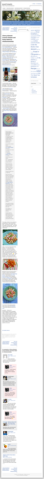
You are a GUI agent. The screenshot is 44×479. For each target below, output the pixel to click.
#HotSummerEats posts (6, 64)
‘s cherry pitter (7, 57)
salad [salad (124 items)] (38, 71)
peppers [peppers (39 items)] (38, 64)
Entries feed (34, 90)
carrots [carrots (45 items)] (35, 35)
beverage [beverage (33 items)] (34, 32)
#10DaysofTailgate (5, 51)
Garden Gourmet (9, 54)
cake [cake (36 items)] (38, 34)
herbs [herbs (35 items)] (36, 56)
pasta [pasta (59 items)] (35, 64)
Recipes (22, 21)
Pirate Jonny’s (7, 93)
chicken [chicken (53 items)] (38, 35)
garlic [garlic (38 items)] (40, 54)
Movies (19, 24)
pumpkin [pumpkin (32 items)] (37, 66)
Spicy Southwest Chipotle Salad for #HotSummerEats (5, 28)
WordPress (22, 475)
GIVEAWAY (13, 306)
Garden (38, 21)
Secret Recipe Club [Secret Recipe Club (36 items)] (34, 73)
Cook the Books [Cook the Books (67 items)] (35, 42)
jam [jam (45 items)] (36, 59)
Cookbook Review (6, 24)
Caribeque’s (4, 97)
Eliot (11, 365)
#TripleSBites (13, 51)
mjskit (9, 444)
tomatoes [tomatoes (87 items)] (34, 77)
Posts (34, 3)
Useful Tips (31, 23)
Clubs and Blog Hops (7, 23)
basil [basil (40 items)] (32, 32)
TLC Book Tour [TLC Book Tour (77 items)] (35, 75)
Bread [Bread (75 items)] (37, 32)
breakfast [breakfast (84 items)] (34, 34)
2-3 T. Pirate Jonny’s (9, 147)
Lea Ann (9, 399)
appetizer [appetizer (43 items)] (32, 30)
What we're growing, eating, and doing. (11, 21)
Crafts (26, 23)
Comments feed (34, 91)
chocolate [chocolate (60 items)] (33, 37)
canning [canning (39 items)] (32, 35)
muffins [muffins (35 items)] (37, 63)
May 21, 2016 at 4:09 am (7, 457)
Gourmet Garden (13, 61)
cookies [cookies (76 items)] (35, 41)
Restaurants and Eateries (18, 23)
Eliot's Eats (7, 4)
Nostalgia (33, 21)
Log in (33, 89)
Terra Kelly (10, 354)
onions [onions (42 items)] (32, 64)
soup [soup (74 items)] (39, 73)
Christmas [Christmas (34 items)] (37, 37)
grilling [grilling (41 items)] (34, 56)
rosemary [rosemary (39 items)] (34, 71)
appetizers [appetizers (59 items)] (37, 30)
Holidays (24, 24)
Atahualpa (25, 475)
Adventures (27, 21)
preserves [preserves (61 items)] (33, 66)
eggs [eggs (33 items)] (37, 49)
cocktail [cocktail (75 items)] (33, 39)
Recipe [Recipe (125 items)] (33, 68)
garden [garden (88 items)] (36, 54)
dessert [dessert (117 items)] (33, 49)
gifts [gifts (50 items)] (32, 56)
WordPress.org (34, 92)
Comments (39, 3)
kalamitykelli (10, 431)
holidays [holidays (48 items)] (32, 57)
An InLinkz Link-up (5, 330)
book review (14, 24)
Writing (28, 24)
